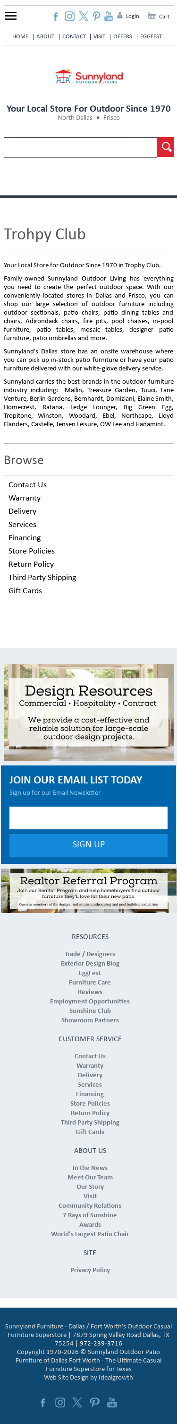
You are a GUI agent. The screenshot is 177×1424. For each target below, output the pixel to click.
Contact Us (27, 485)
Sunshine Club (90, 1011)
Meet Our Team (90, 1177)
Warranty (24, 498)
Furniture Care (90, 982)
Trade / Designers (90, 954)
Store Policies (31, 551)
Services (22, 524)
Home (20, 37)
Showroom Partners (90, 1020)
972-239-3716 (101, 1343)
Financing (24, 538)
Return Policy (31, 564)
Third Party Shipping (42, 577)
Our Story (90, 1187)
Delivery (22, 511)
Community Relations (90, 1206)
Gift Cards (25, 591)
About (45, 37)
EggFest (151, 37)
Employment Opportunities (90, 1001)
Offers (122, 37)
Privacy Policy (90, 1270)
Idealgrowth (116, 1377)
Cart (164, 17)
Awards (90, 1225)
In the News (90, 1168)
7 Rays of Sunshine (90, 1215)
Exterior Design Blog (90, 963)
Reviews (90, 992)
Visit (99, 37)
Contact (74, 37)
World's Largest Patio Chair (90, 1234)
